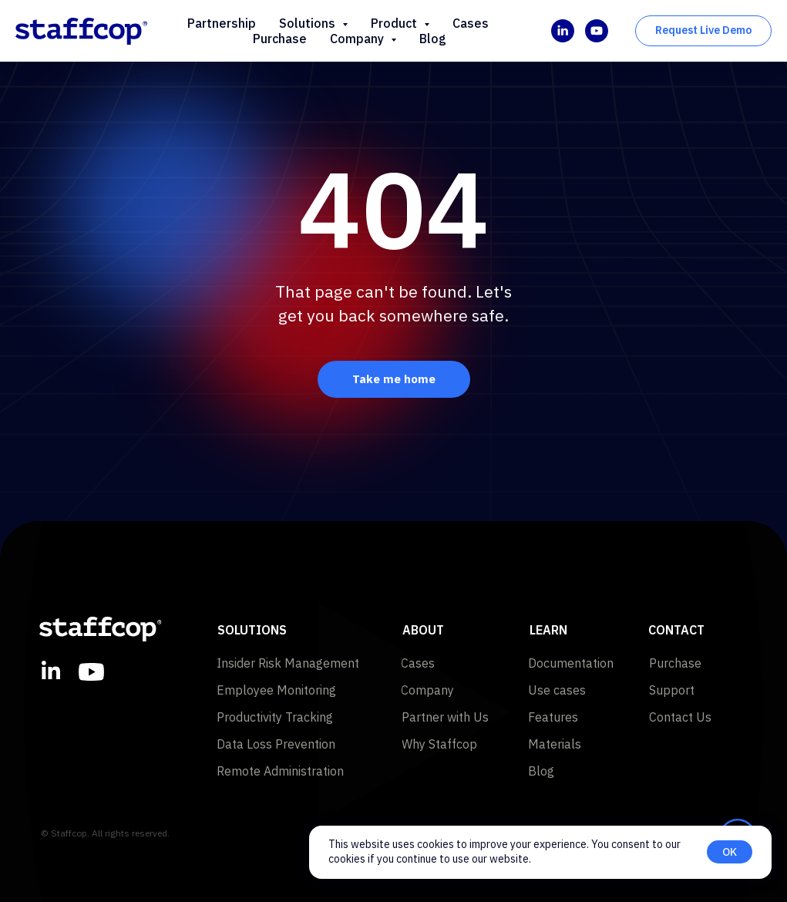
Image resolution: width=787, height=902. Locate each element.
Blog (432, 38)
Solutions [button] (308, 23)
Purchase (280, 38)
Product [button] (395, 23)
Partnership (221, 23)
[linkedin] (562, 30)
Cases (470, 23)
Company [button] (358, 38)
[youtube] (596, 30)
